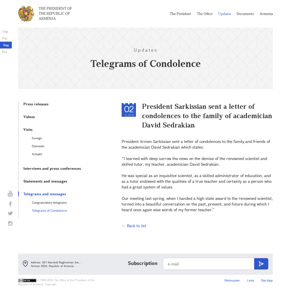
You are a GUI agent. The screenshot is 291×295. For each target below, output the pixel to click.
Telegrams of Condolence (49, 210)
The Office (205, 13)
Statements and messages (45, 181)
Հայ (5, 31)
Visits (28, 129)
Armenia (266, 13)
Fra (4, 52)
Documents (245, 13)
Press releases (35, 104)
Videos (29, 116)
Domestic (38, 146)
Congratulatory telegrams (49, 202)
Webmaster (232, 280)
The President (180, 13)
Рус (5, 38)
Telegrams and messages (44, 193)
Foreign (37, 138)
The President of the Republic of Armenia (55, 13)
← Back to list (134, 225)
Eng (6, 45)
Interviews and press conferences (52, 168)
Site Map (267, 280)
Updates (224, 13)
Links (250, 280)
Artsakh (37, 154)
